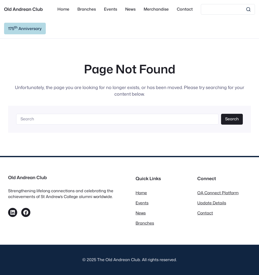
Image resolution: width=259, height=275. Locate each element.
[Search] (228, 9)
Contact (205, 213)
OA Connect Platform (218, 193)
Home (141, 193)
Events (142, 203)
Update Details (211, 203)
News (141, 213)
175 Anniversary (25, 28)
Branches (145, 223)
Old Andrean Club (23, 9)
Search (232, 119)
